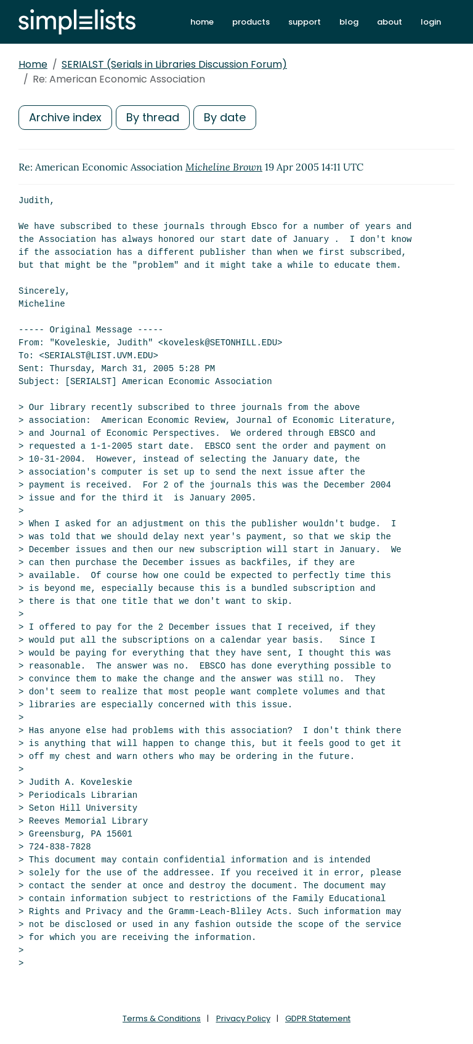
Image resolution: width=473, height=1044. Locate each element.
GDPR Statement (317, 1018)
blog (348, 22)
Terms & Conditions (162, 1018)
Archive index (65, 117)
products (251, 22)
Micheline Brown (223, 167)
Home (32, 64)
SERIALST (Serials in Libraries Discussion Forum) (174, 64)
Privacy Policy (243, 1018)
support (304, 22)
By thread (152, 117)
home (202, 22)
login (431, 22)
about (389, 22)
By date (225, 117)
